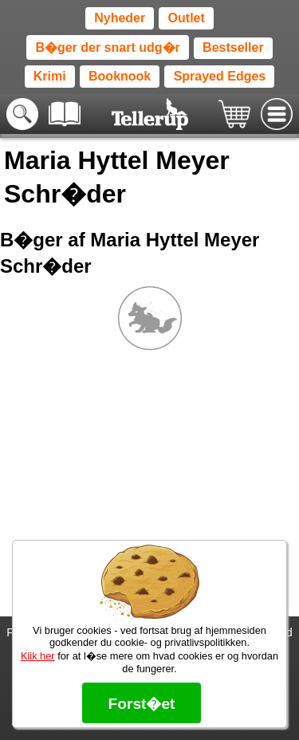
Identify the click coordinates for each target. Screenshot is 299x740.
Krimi (49, 76)
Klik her (38, 656)
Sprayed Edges (220, 76)
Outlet (186, 18)
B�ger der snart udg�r (107, 47)
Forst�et (141, 703)
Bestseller (233, 47)
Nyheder (119, 18)
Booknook (120, 76)
